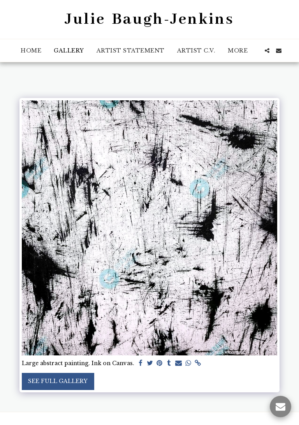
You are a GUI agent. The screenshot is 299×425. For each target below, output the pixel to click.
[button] (267, 50)
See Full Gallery (58, 381)
